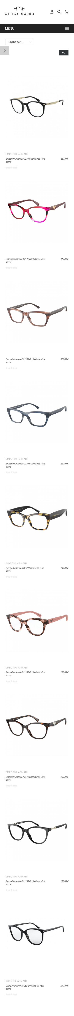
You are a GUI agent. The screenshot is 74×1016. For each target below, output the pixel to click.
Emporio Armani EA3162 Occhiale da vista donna (25, 674)
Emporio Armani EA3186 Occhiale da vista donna (25, 361)
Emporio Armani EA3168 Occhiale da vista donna (25, 160)
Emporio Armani (17, 154)
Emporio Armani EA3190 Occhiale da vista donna (25, 883)
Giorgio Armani (16, 563)
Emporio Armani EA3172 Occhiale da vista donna (25, 260)
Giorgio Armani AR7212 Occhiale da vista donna (25, 569)
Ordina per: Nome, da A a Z (20, 41)
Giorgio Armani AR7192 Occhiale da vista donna (25, 987)
